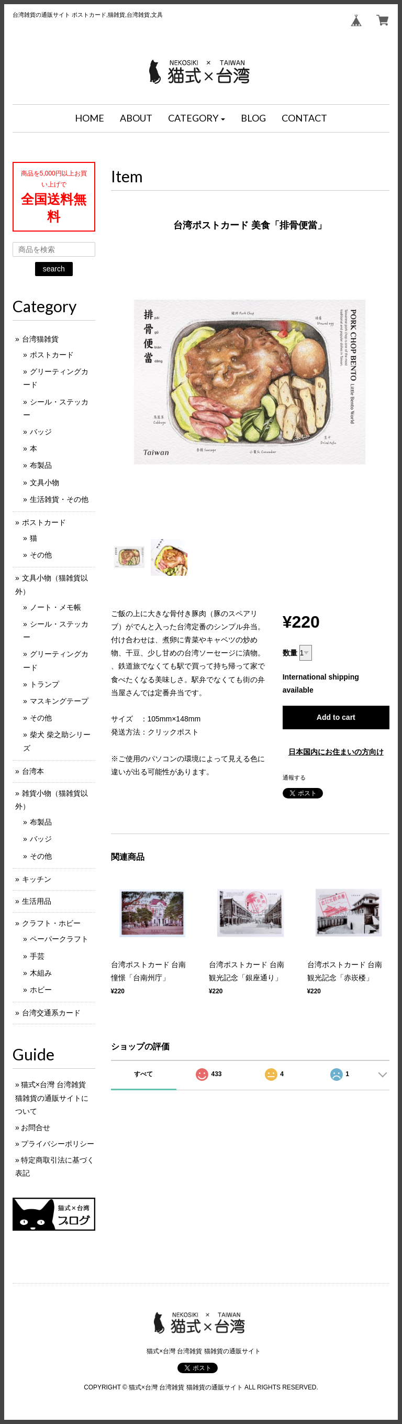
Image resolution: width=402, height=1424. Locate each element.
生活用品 (36, 901)
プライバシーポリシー (57, 1144)
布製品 (41, 465)
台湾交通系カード (51, 1013)
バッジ (41, 432)
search (54, 269)
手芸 (37, 956)
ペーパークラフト (59, 939)
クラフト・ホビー (51, 923)
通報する (294, 777)
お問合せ (35, 1127)
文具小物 (44, 482)
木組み (41, 973)
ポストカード (52, 354)
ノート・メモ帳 (55, 607)
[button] (196, 118)
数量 (290, 653)
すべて (143, 1074)
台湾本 (33, 771)
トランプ (44, 684)
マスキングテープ (59, 701)
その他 (41, 555)
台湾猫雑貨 (40, 339)
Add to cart (336, 717)
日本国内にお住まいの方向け (336, 752)
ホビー (41, 989)
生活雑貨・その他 (59, 499)
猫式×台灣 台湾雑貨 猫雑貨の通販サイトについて (51, 1097)
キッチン (36, 879)
